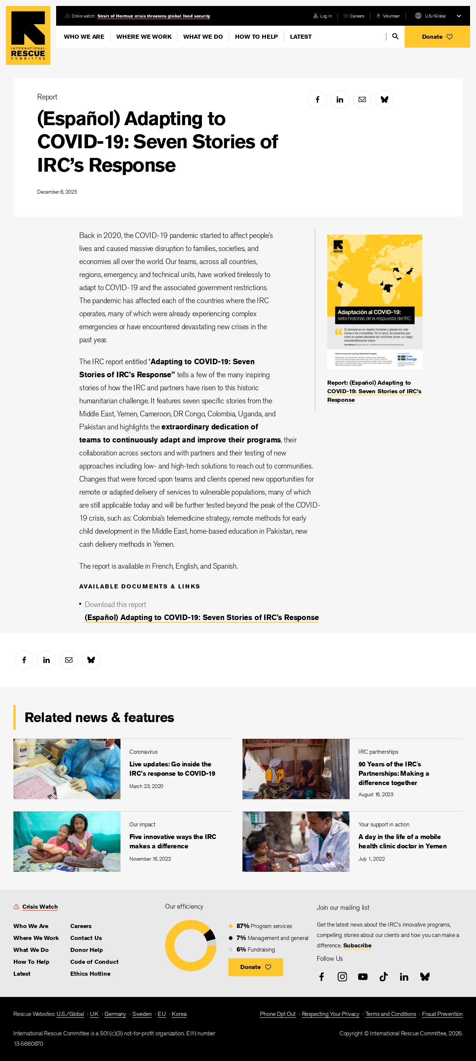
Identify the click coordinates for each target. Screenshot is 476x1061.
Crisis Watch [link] (40, 906)
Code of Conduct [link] (94, 961)
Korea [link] (179, 1013)
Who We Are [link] (30, 926)
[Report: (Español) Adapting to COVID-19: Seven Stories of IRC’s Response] (374, 319)
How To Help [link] (31, 961)
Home (28, 35)
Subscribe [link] (357, 945)
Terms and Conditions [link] (391, 1013)
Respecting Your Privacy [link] (330, 1013)
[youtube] (363, 977)
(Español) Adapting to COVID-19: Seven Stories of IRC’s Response (157, 141)
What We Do (203, 36)
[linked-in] (340, 99)
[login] (323, 16)
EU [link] (162, 1013)
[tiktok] (384, 977)
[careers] (354, 16)
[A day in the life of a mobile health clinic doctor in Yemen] (352, 841)
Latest (301, 36)
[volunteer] (388, 16)
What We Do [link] (31, 949)
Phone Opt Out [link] (277, 1013)
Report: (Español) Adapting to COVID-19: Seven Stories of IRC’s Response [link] (374, 391)
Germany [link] (115, 1013)
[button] (437, 37)
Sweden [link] (142, 1013)
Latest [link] (21, 973)
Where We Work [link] (35, 937)
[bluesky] (384, 99)
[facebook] (317, 99)
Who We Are (84, 36)
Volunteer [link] (391, 16)
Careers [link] (357, 16)
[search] (395, 36)
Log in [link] (326, 16)
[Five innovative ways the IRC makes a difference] (123, 841)
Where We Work (143, 36)
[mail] (362, 99)
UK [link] (94, 1013)
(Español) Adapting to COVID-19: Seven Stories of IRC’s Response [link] (202, 617)
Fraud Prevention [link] (442, 1013)
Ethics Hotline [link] (90, 973)
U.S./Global (435, 16)
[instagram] (342, 977)
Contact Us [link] (86, 937)
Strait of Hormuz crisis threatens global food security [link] (153, 16)
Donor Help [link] (86, 949)
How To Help (256, 36)
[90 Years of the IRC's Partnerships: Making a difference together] (352, 768)
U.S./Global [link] (70, 1013)
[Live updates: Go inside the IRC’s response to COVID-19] (123, 768)
